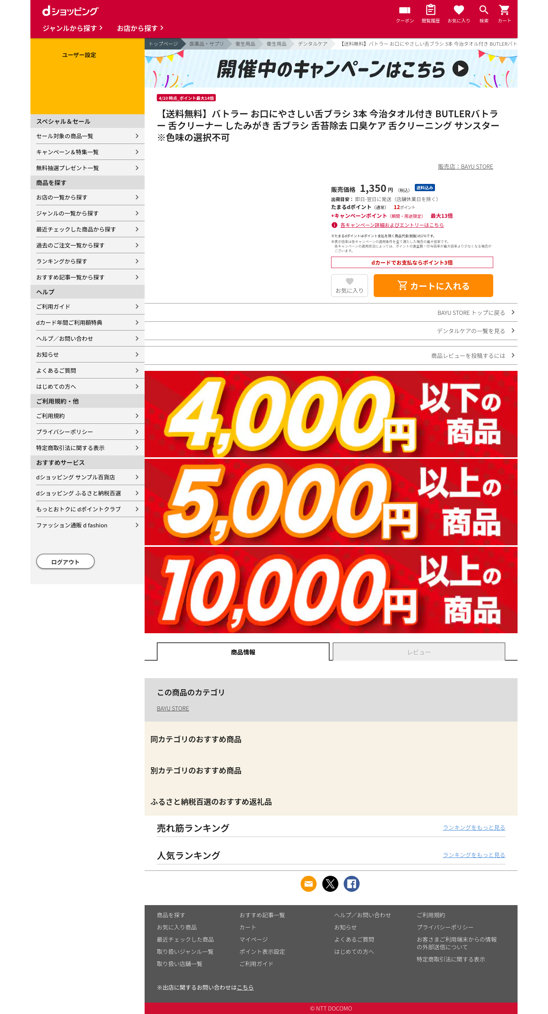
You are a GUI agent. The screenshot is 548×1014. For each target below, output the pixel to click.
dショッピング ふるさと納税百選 (78, 493)
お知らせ (47, 354)
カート (247, 927)
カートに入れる (433, 285)
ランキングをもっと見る (474, 827)
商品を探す (171, 915)
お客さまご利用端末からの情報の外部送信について (457, 943)
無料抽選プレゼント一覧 (67, 168)
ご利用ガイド (53, 306)
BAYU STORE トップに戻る (471, 312)
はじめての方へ (56, 386)
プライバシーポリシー (64, 432)
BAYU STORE (173, 708)
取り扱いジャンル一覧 (185, 951)
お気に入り (349, 290)
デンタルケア (313, 43)
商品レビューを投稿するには (468, 355)
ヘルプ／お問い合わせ (64, 338)
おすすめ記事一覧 (262, 915)
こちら (245, 987)
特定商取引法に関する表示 (70, 448)
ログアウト (65, 562)
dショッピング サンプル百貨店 (75, 477)
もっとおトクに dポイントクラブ (78, 509)
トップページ (163, 43)
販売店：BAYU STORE (465, 166)
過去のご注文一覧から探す (70, 245)
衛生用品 (245, 43)
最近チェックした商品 (185, 939)
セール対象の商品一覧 (64, 136)
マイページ (253, 939)
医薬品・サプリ (207, 43)
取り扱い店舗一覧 (179, 964)
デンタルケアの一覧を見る (471, 331)
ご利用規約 (50, 416)
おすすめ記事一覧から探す (70, 277)
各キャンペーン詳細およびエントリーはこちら (392, 224)
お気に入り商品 (177, 927)
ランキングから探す (62, 261)
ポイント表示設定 (262, 951)
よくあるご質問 (56, 370)
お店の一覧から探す (62, 197)
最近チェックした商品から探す (76, 229)
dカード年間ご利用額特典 (69, 322)
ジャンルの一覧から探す (67, 213)
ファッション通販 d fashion (71, 525)
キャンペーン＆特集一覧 (67, 152)
